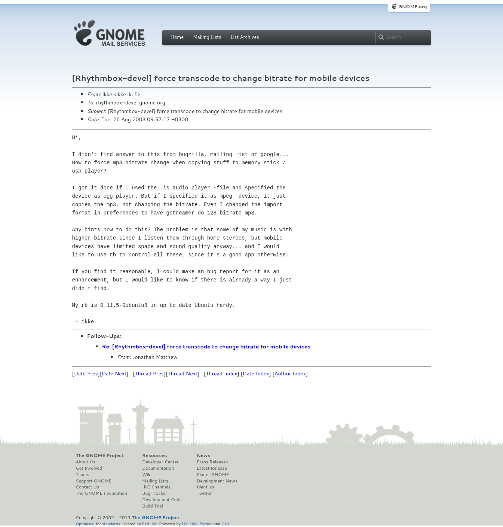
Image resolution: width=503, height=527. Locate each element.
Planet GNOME (213, 475)
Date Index (256, 373)
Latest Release (212, 468)
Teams (82, 475)
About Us (85, 462)
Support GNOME (94, 481)
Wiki (146, 475)
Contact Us (87, 487)
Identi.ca (206, 487)
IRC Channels (156, 487)
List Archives (244, 37)
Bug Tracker (154, 493)
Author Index (290, 373)
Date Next (114, 373)
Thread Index (221, 373)
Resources (154, 456)
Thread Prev (149, 373)
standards (111, 523)
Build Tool (152, 506)
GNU (226, 523)
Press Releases (212, 462)
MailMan (189, 523)
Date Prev (86, 373)
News (203, 456)
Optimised (85, 523)
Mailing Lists (207, 37)
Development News (217, 481)
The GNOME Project (100, 456)
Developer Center (160, 462)
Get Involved (89, 468)
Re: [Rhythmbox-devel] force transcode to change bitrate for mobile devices (206, 346)
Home (177, 37)
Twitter (204, 493)
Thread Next (182, 373)
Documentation (158, 468)
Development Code (162, 500)
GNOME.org (412, 6)
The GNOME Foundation (102, 493)
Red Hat (149, 523)
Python (206, 523)
